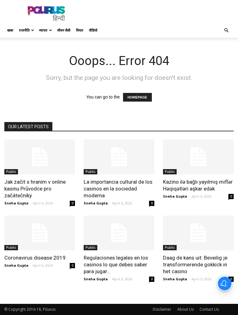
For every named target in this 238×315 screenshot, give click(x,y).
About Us (185, 309)
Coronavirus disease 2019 (35, 258)
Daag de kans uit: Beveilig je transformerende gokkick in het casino (195, 264)
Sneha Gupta (16, 203)
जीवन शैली (63, 30)
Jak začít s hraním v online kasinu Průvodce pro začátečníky (35, 189)
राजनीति (26, 30)
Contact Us (209, 309)
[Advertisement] (160, 13)
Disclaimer (162, 309)
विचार (79, 30)
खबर (10, 30)
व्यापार (45, 30)
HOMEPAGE (137, 97)
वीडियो (93, 30)
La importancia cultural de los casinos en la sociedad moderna (118, 189)
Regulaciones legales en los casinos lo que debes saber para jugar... (116, 264)
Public (11, 171)
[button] (226, 30)
